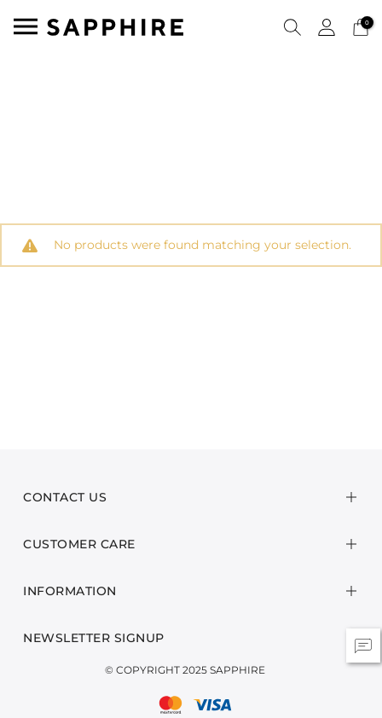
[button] (292, 26)
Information (70, 591)
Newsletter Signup (94, 638)
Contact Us (65, 497)
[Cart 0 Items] (360, 26)
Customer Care (79, 544)
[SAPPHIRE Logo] (115, 26)
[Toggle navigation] (25, 26)
